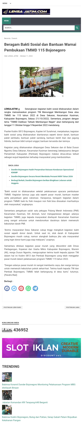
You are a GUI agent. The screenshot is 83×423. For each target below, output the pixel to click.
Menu (6, 21)
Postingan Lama (72, 307)
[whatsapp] (28, 288)
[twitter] (14, 288)
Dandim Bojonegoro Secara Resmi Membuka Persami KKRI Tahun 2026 (42, 176)
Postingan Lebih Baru (12, 307)
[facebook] (7, 288)
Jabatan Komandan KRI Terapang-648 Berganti (25, 402)
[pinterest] (21, 288)
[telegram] (35, 288)
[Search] (39, 27)
